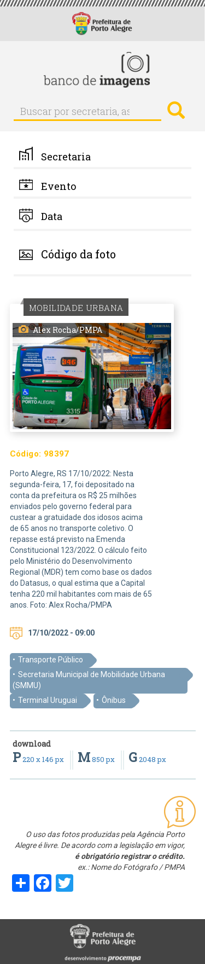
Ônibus (114, 700)
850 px (97, 759)
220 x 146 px (39, 759)
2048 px (147, 759)
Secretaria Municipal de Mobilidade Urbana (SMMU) (89, 680)
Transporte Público (50, 659)
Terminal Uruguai (47, 700)
